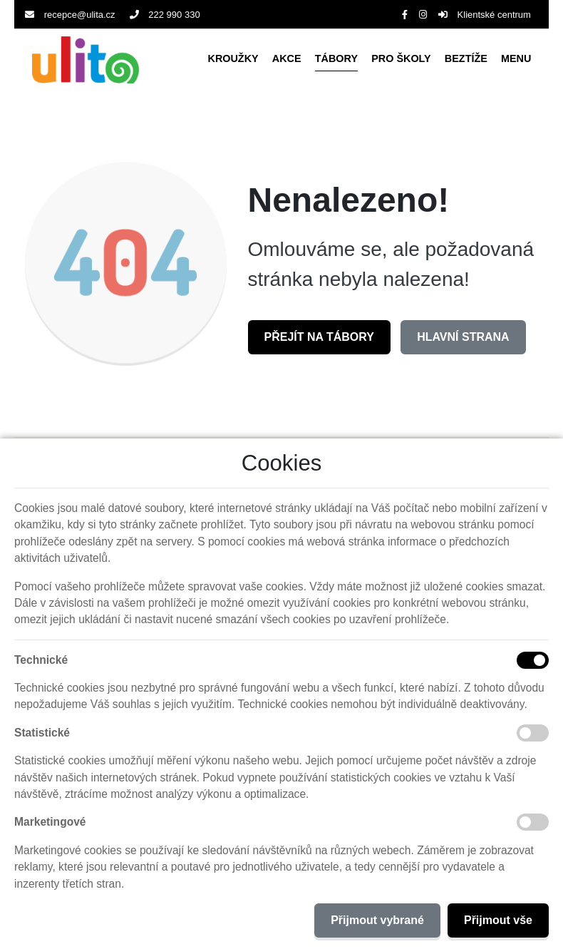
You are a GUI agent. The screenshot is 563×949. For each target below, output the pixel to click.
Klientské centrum (484, 14)
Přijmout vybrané (377, 920)
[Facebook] (405, 14)
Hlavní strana (463, 337)
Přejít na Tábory (319, 337)
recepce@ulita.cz (70, 14)
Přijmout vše (498, 920)
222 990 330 (165, 14)
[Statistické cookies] (533, 733)
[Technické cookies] (533, 660)
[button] (516, 60)
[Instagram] (423, 14)
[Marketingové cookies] (533, 822)
